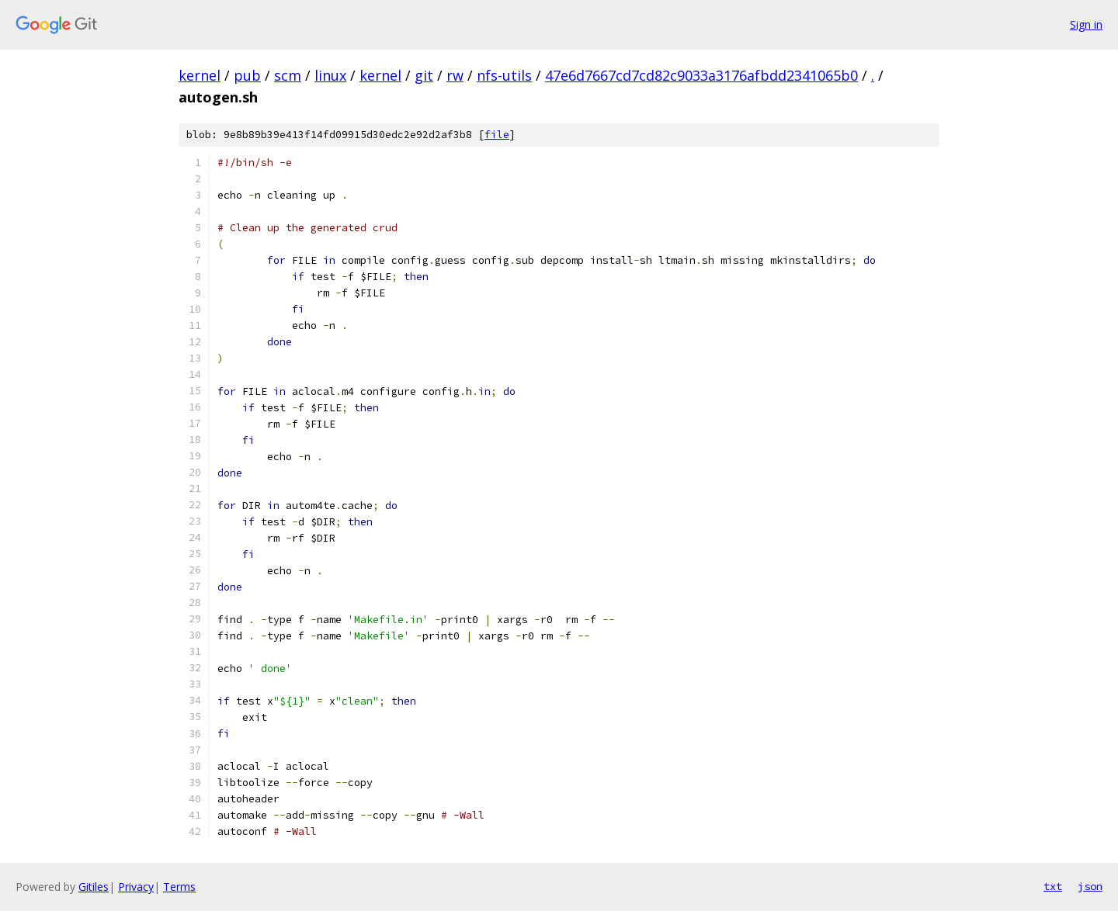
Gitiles (93, 886)
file (496, 134)
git (424, 75)
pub (247, 75)
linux (330, 75)
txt (1052, 886)
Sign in (1086, 24)
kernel (199, 75)
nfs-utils (504, 75)
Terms (179, 886)
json (1090, 886)
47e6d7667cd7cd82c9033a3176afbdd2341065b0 (701, 75)
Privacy (136, 886)
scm (287, 75)
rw (455, 75)
